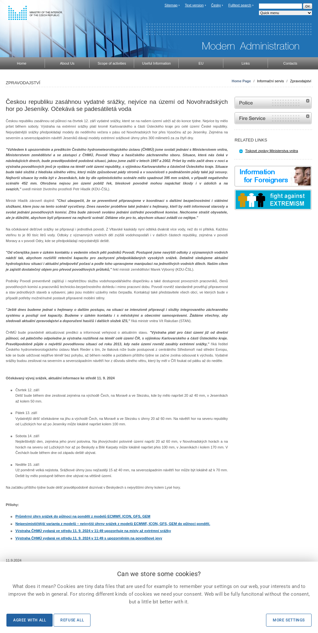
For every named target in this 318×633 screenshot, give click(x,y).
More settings (289, 620)
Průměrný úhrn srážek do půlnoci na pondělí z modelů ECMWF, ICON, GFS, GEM (82, 516)
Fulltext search (239, 5)
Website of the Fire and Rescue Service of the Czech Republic (273, 118)
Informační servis (270, 81)
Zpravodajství (300, 81)
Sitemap (171, 5)
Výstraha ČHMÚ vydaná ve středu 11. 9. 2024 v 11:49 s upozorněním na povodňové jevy (88, 538)
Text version (194, 5)
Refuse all (72, 620)
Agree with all (29, 620)
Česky (216, 5)
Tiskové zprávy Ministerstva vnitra (271, 151)
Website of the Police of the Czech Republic (273, 103)
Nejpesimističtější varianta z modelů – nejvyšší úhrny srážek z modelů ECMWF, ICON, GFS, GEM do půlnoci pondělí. (112, 524)
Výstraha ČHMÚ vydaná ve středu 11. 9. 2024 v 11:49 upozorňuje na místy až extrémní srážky (93, 531)
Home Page (241, 81)
